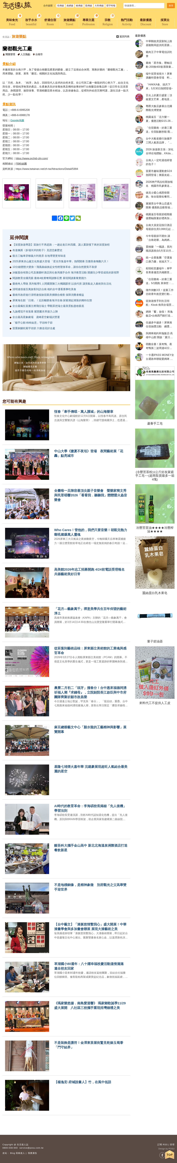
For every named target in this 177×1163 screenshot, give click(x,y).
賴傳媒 (79, 5)
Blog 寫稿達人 (17, 1153)
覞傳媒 (88, 5)
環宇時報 (110, 5)
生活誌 (5, 37)
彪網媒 (69, 5)
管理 (172, 1144)
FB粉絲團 (21, 163)
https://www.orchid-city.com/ (32, 158)
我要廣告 (32, 1153)
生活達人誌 (22, 1144)
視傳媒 (60, 5)
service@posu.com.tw (32, 1148)
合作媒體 (48, 5)
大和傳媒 (99, 5)
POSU (171, 1148)
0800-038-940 (10, 1148)
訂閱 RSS (162, 1144)
